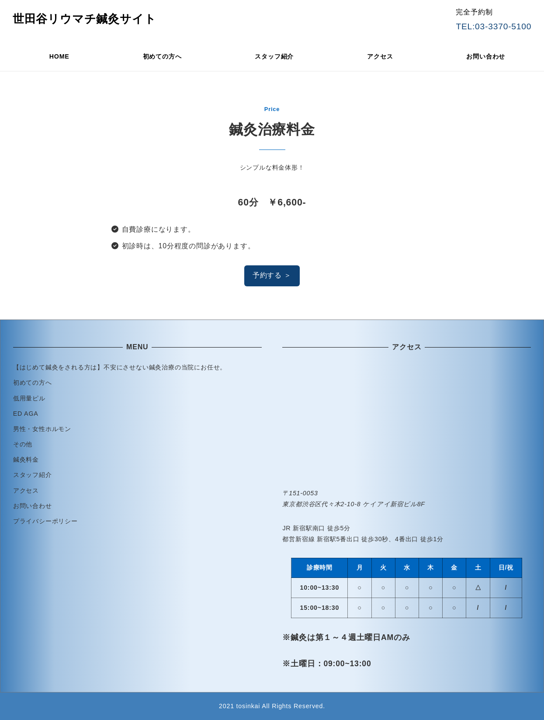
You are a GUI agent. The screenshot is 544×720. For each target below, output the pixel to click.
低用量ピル (29, 398)
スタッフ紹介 (32, 474)
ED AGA (25, 413)
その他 (22, 444)
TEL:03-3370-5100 (493, 26)
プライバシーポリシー (45, 521)
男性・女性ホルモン (42, 428)
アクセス (26, 490)
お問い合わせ (32, 505)
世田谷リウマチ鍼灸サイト (84, 19)
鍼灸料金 (26, 459)
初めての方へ (32, 382)
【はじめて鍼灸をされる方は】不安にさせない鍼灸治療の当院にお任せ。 (119, 367)
